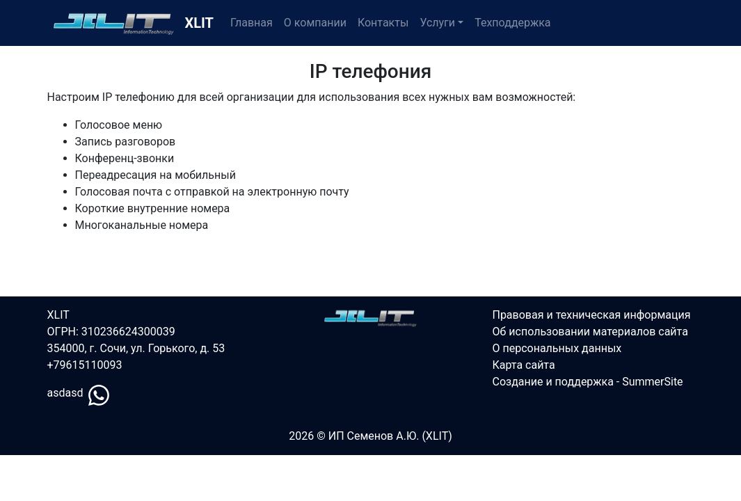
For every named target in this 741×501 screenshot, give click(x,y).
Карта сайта (523, 365)
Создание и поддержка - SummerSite (587, 381)
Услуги (437, 22)
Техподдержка (512, 22)
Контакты (383, 22)
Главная (251, 22)
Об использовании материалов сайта (589, 331)
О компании (315, 22)
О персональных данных (556, 348)
